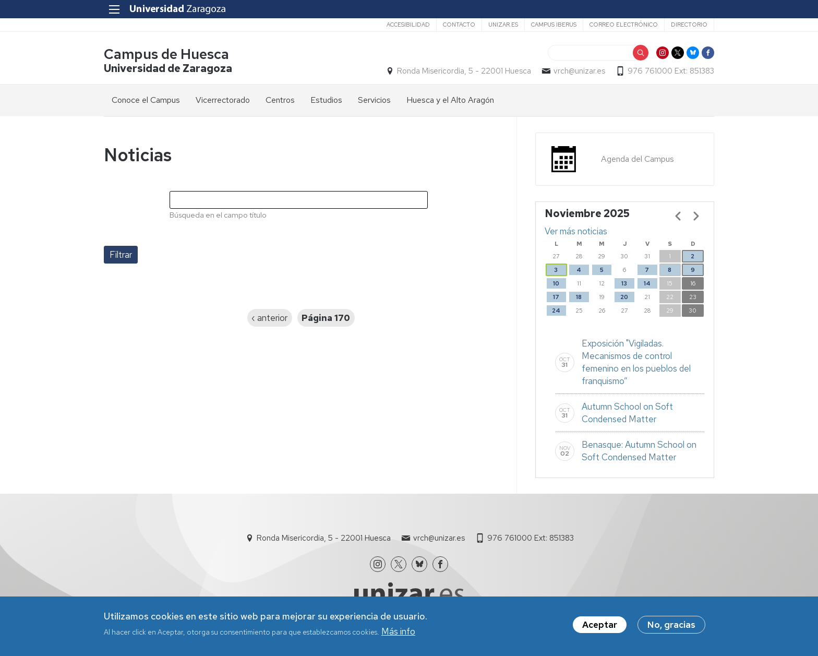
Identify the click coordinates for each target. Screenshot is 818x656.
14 (647, 283)
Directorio (689, 24)
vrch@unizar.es (579, 71)
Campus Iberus (553, 24)
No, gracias (671, 627)
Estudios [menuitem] (326, 99)
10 (556, 283)
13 (624, 283)
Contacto (459, 24)
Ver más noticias (576, 231)
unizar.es (503, 24)
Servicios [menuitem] (374, 99)
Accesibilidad (408, 24)
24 (556, 310)
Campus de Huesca (166, 54)
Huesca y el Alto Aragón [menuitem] (450, 99)
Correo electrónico (624, 24)
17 (556, 297)
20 (624, 297)
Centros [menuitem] (280, 99)
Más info (398, 633)
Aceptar (599, 627)
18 (579, 297)
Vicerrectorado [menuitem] (223, 99)
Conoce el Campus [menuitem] (146, 99)
